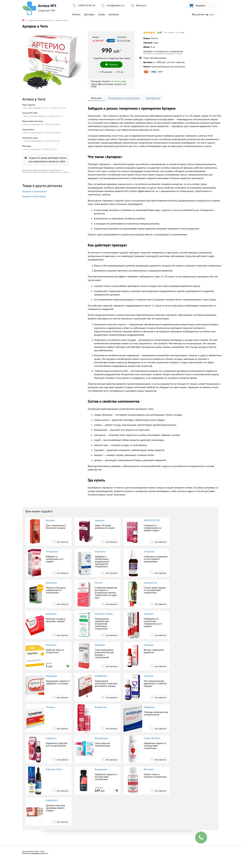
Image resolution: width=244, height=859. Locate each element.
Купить (111, 64)
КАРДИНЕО (52, 800)
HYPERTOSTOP (152, 520)
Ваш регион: (205, 14)
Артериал (100, 644)
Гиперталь (51, 613)
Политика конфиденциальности (35, 853)
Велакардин (101, 738)
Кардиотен (101, 707)
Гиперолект (52, 551)
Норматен (100, 551)
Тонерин (50, 707)
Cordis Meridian (152, 738)
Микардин (51, 675)
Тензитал (148, 675)
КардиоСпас (150, 582)
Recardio (50, 520)
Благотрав (51, 582)
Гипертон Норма (104, 613)
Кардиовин (101, 769)
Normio (99, 582)
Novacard (149, 769)
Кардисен (51, 738)
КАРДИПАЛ (101, 675)
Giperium (99, 520)
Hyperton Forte (54, 769)
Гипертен (149, 613)
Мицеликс (51, 644)
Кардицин (149, 707)
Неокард (148, 644)
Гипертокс (149, 551)
